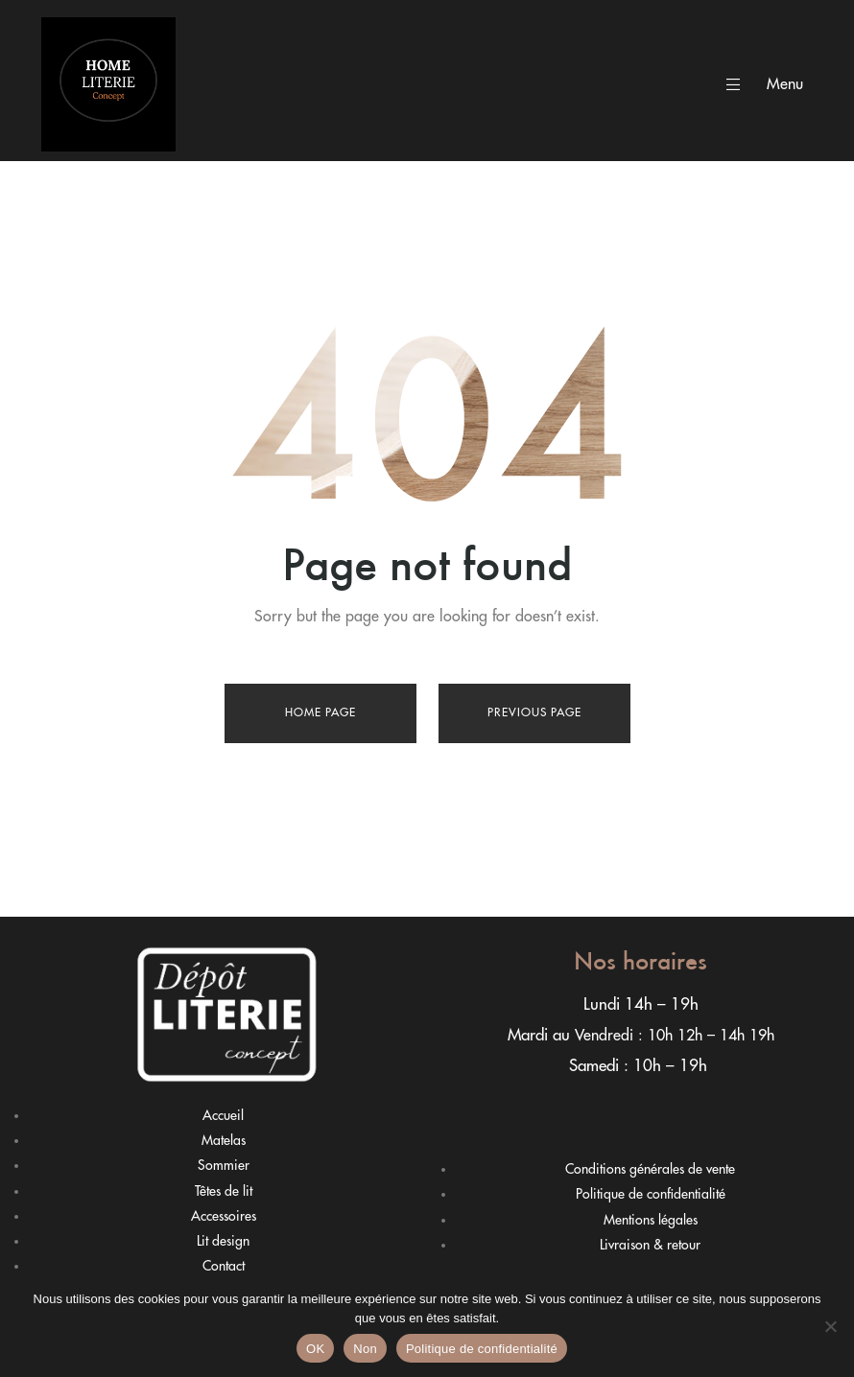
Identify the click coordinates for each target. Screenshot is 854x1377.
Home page (320, 712)
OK (315, 1349)
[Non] (830, 1326)
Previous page (534, 712)
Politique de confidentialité (481, 1349)
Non (365, 1349)
